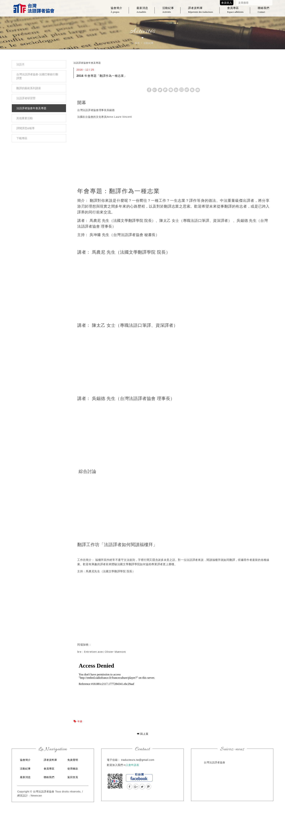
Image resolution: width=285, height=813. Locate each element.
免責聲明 (72, 759)
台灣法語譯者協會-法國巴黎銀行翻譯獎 (37, 76)
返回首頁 (72, 777)
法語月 (20, 64)
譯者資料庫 (200, 12)
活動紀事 (168, 12)
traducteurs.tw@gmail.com (137, 759)
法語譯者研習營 (25, 98)
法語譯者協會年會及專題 (31, 108)
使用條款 (72, 768)
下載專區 (21, 138)
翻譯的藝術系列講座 (28, 88)
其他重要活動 (24, 118)
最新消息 (142, 12)
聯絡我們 (263, 12)
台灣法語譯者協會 (34, 9)
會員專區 (235, 12)
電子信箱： (113, 759)
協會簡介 (116, 12)
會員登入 (226, 2)
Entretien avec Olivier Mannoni (105, 651)
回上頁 (142, 733)
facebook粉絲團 (139, 777)
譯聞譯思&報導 (25, 128)
